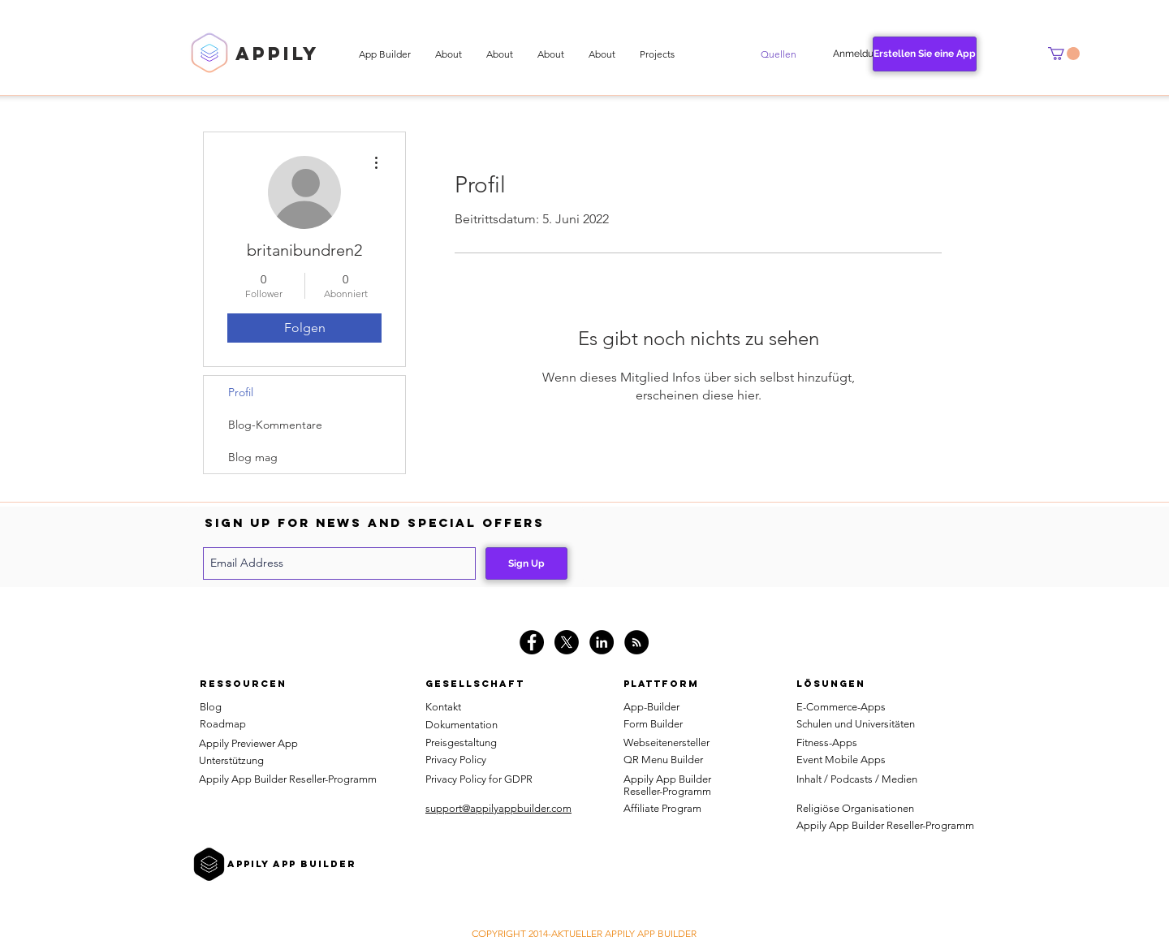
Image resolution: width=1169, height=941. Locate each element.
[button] (778, 54)
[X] (566, 642)
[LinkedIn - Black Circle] (601, 642)
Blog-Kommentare (275, 424)
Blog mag (253, 457)
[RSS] (636, 642)
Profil (240, 392)
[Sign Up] (526, 563)
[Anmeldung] (859, 54)
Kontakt (443, 707)
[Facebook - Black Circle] (532, 642)
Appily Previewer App (248, 743)
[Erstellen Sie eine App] (925, 54)
